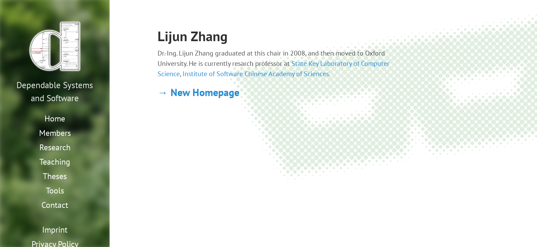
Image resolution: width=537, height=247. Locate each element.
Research (55, 147)
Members (55, 133)
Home (55, 118)
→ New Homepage (198, 92)
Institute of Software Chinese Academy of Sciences (256, 73)
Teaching (54, 161)
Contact (54, 205)
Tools (55, 190)
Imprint (54, 229)
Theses (55, 176)
